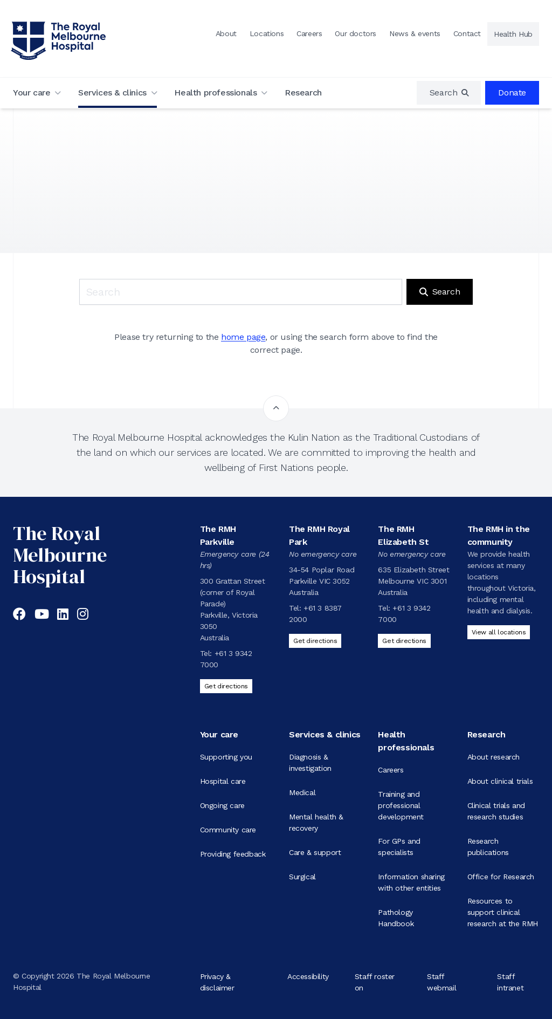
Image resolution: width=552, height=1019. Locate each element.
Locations (267, 33)
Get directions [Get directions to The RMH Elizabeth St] (404, 641)
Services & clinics (112, 92)
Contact (467, 33)
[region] (449, 93)
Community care (228, 829)
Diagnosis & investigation (310, 762)
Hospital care (223, 781)
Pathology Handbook (395, 918)
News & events (414, 33)
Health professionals (215, 92)
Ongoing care (222, 805)
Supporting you (226, 757)
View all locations (499, 632)
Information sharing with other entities (411, 882)
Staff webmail (441, 981)
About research (493, 757)
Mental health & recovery (316, 822)
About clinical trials (500, 781)
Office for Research (500, 876)
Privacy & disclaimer (217, 981)
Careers (309, 33)
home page (243, 337)
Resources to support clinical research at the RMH (502, 912)
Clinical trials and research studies (496, 811)
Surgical (302, 876)
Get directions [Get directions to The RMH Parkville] (226, 686)
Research (303, 92)
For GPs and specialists (399, 847)
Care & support (315, 852)
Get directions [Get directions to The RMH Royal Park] (315, 641)
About (226, 33)
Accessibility (308, 976)
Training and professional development (401, 805)
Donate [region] (512, 92)
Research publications (488, 847)
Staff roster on (375, 981)
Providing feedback (233, 854)
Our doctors (355, 33)
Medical (302, 792)
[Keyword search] (240, 292)
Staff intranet (510, 981)
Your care (31, 92)
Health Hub (513, 34)
